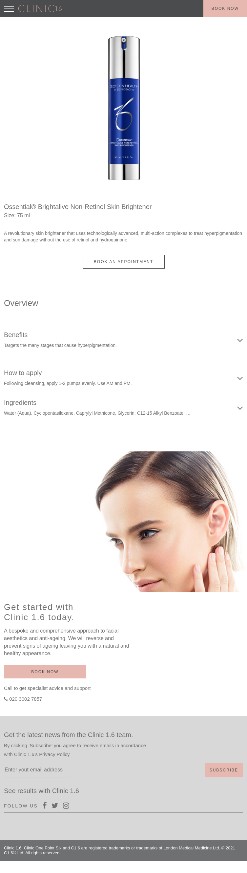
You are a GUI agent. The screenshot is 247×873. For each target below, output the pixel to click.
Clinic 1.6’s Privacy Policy (42, 754)
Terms (231, 866)
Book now (225, 8)
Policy (211, 866)
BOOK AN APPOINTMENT (123, 261)
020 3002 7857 (25, 699)
